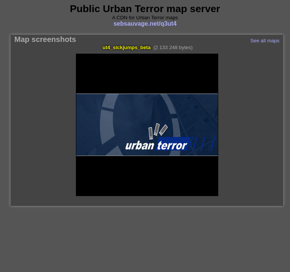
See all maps (264, 40)
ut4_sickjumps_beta (127, 47)
